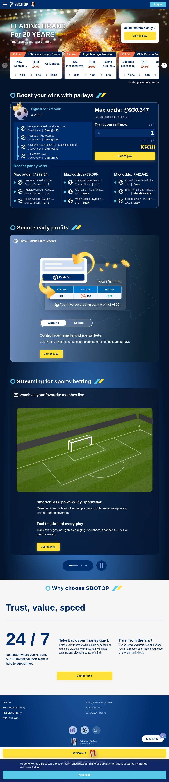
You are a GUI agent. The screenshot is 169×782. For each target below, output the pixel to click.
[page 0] (73, 565)
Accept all (84, 774)
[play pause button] (101, 565)
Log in (158, 4)
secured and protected (136, 644)
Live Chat (152, 738)
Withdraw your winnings (93, 648)
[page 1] (81, 565)
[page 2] (86, 565)
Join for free (84, 675)
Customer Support (24, 659)
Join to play (140, 35)
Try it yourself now (111, 124)
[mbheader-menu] (5, 4)
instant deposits (97, 644)
